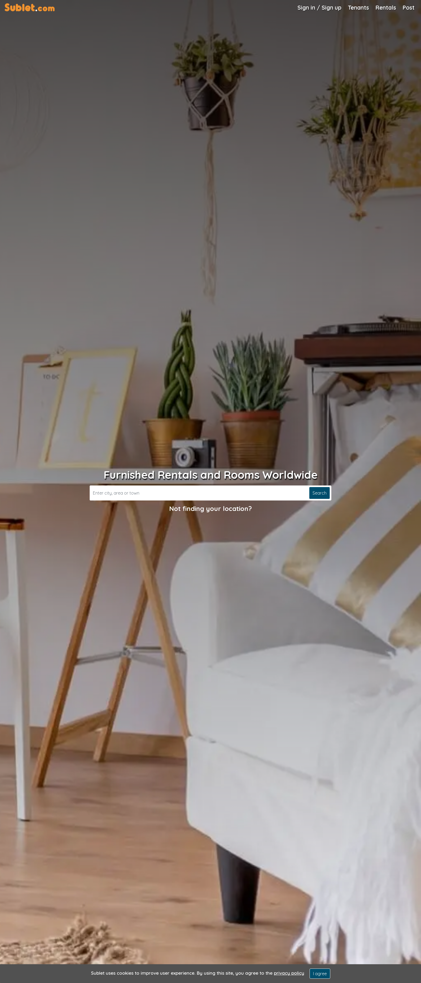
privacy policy (289, 973)
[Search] (199, 492)
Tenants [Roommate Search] (358, 7)
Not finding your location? (210, 509)
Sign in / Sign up (319, 7)
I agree (320, 973)
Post (408, 7)
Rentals (385, 7)
